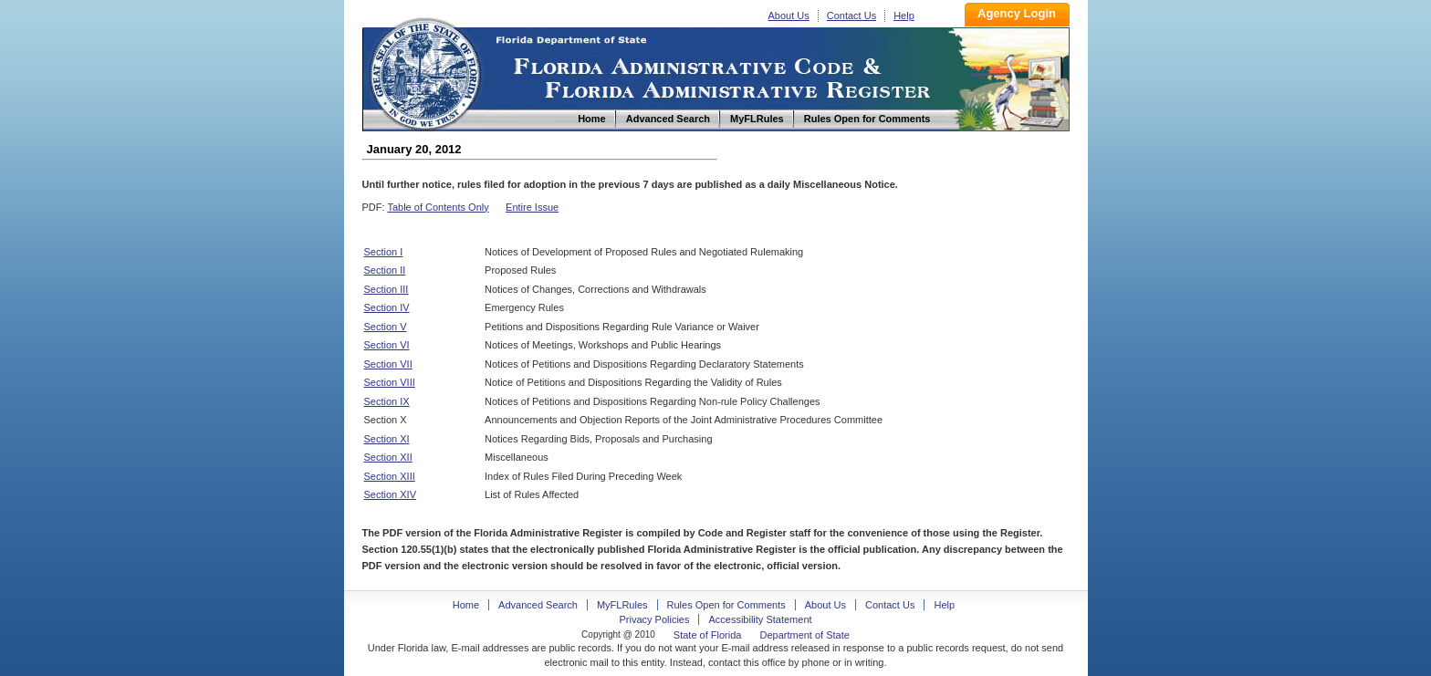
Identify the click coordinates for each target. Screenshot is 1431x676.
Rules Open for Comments (726, 604)
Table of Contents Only (437, 207)
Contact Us (851, 15)
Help (903, 15)
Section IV (387, 307)
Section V (385, 326)
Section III (386, 289)
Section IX (387, 401)
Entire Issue (532, 207)
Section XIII (389, 476)
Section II (385, 270)
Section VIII (389, 382)
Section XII (388, 457)
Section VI (387, 344)
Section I (383, 251)
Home (424, 71)
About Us (789, 15)
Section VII (388, 364)
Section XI (387, 438)
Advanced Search (538, 604)
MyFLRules (622, 604)
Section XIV (390, 494)
